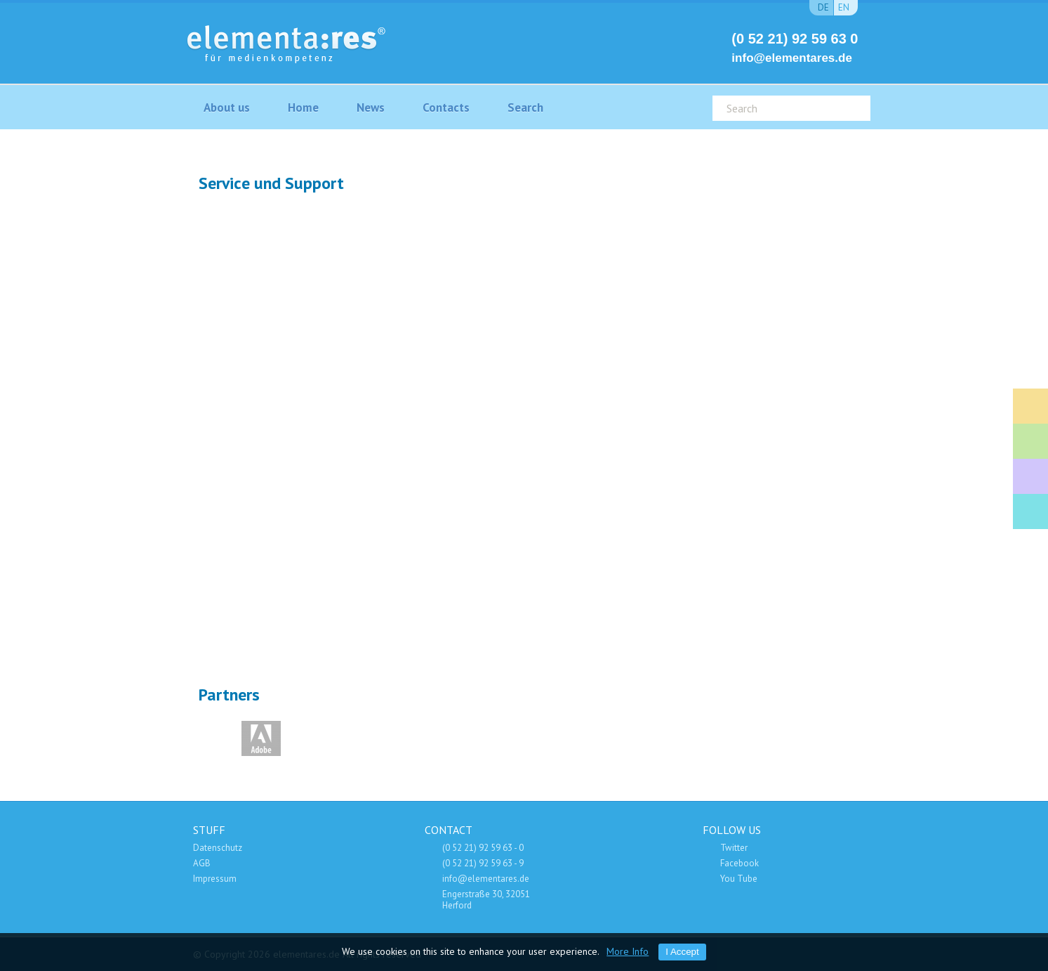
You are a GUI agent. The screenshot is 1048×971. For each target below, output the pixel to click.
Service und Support (1030, 476)
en (843, 7)
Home (303, 107)
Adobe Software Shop (1030, 511)
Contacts (446, 107)
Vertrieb (387, 526)
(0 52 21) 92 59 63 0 (794, 38)
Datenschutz (217, 848)
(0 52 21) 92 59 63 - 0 (483, 848)
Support (387, 253)
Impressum (215, 879)
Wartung (661, 254)
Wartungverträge (660, 527)
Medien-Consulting (1030, 441)
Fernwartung (717, 390)
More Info (627, 951)
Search (525, 107)
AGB (202, 863)
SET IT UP (331, 390)
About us (227, 107)
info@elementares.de (791, 58)
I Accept (681, 951)
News (371, 107)
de (823, 7)
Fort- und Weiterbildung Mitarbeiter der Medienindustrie (1030, 406)
